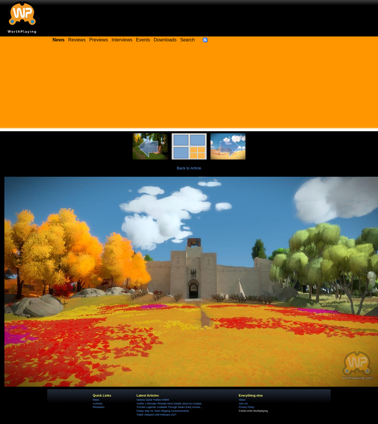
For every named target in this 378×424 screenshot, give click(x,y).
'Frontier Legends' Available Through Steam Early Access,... (170, 407)
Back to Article (189, 168)
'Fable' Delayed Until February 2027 (156, 414)
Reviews (77, 39)
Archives (97, 403)
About (242, 399)
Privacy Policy (246, 407)
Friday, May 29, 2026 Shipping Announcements (163, 410)
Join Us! (243, 403)
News (96, 399)
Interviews (122, 39)
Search (187, 39)
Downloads (165, 39)
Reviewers (98, 407)
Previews (98, 39)
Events (143, 39)
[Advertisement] (189, 87)
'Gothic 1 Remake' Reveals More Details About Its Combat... (170, 403)
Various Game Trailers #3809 (153, 399)
